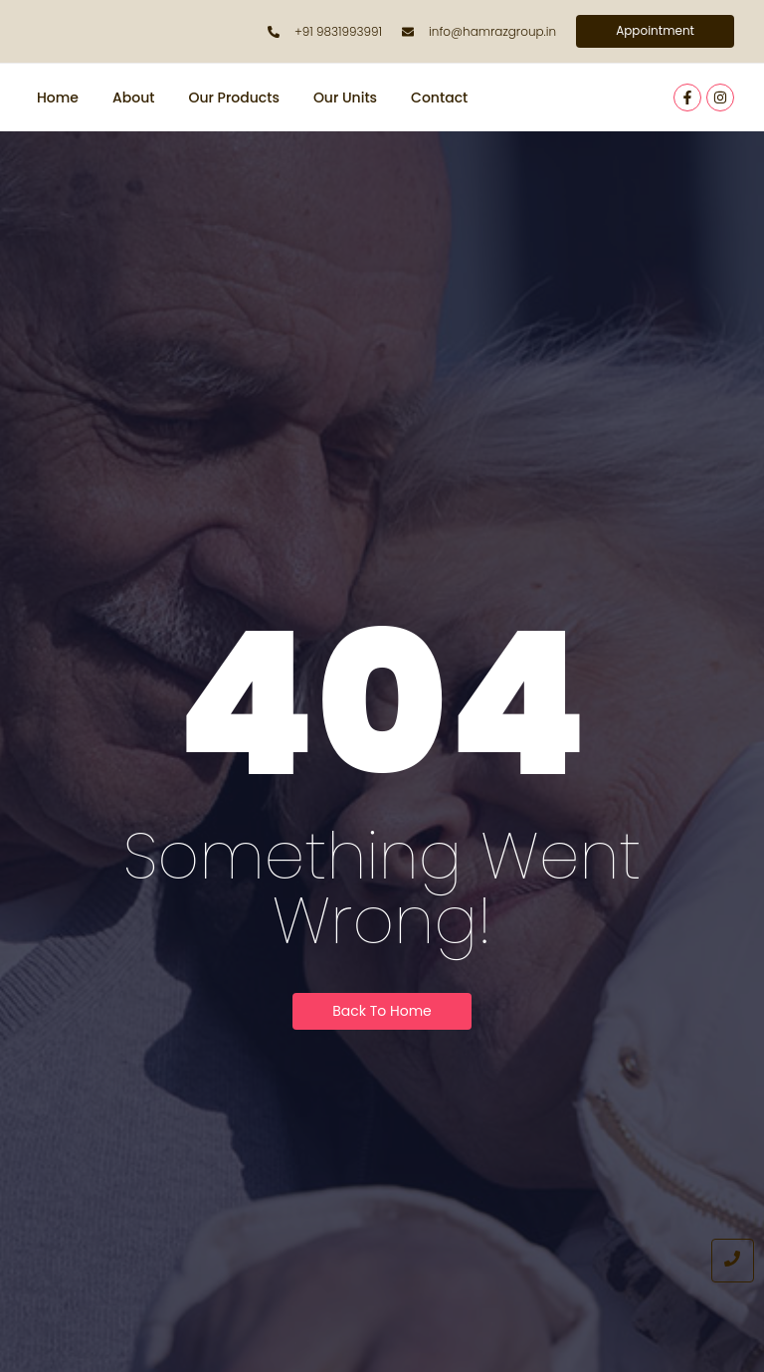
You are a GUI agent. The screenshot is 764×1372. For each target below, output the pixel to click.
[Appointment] (655, 31)
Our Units (345, 97)
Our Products (233, 97)
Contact (439, 97)
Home (58, 97)
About (133, 97)
